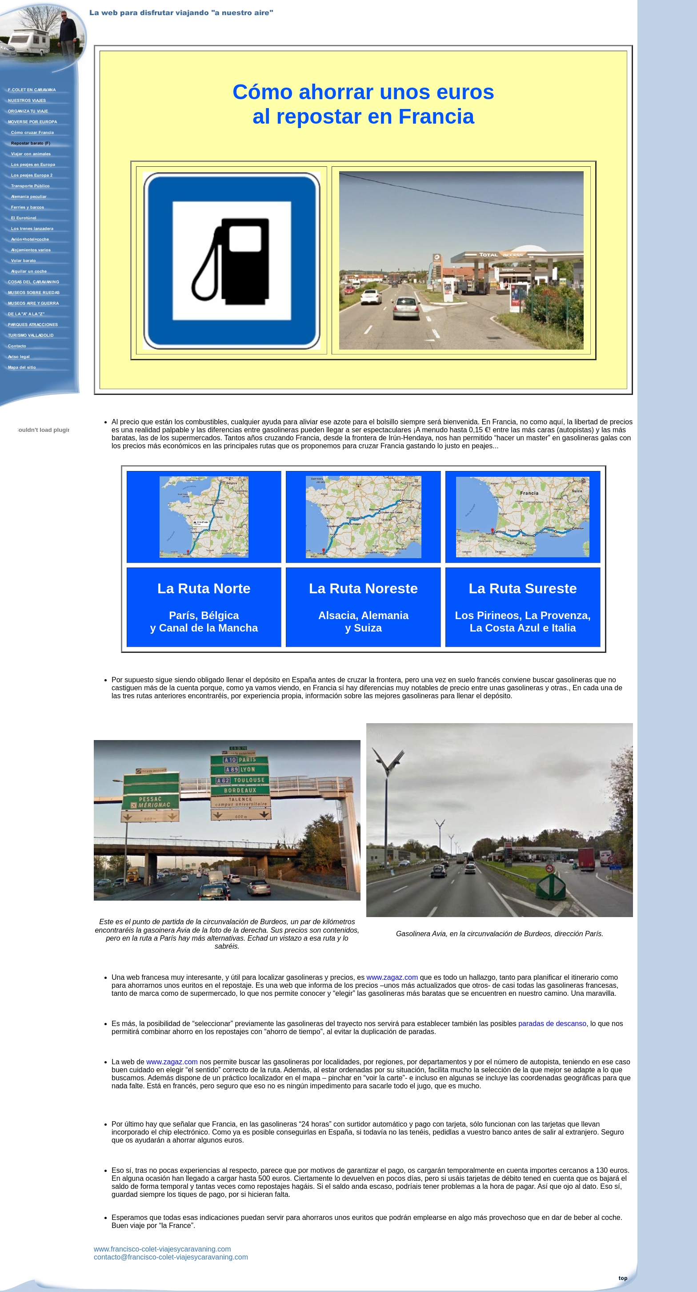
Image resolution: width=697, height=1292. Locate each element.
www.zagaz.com (392, 977)
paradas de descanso (552, 1023)
